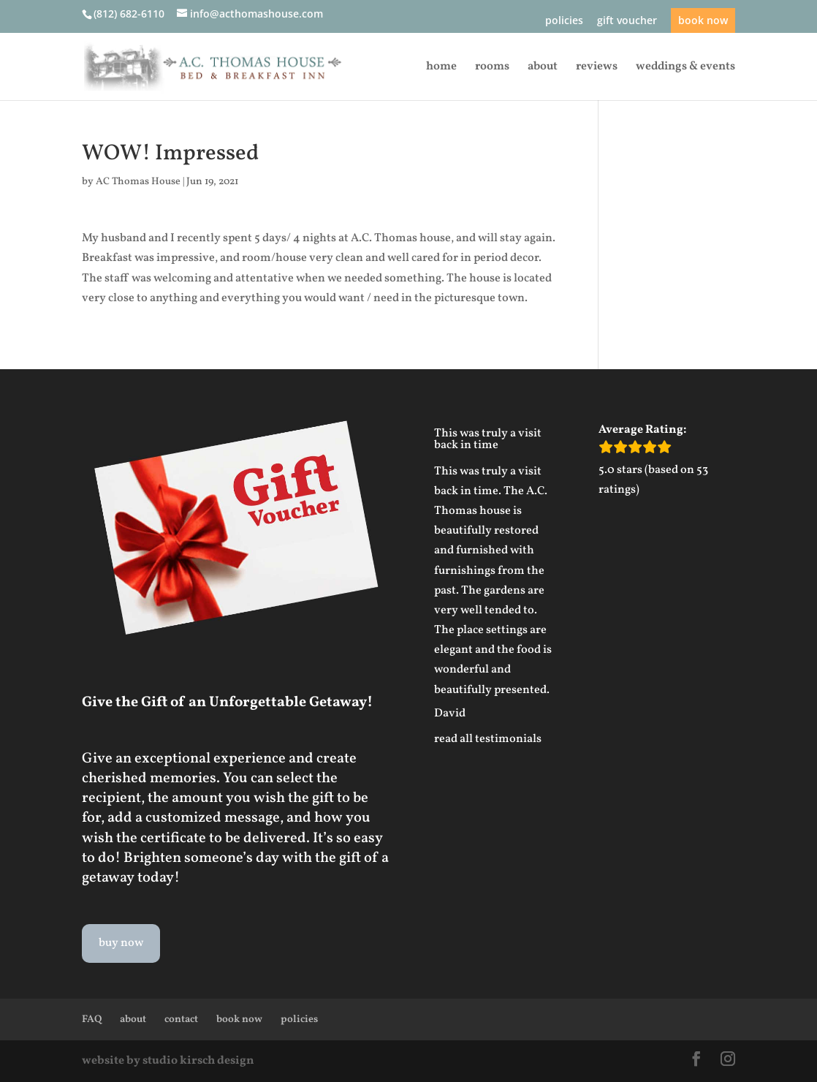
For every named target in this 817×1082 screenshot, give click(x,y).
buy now (121, 943)
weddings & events (685, 68)
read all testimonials (488, 739)
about (543, 68)
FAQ (92, 1019)
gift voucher (627, 21)
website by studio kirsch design (168, 1061)
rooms (492, 68)
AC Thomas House (138, 182)
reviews (597, 68)
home (441, 68)
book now (703, 20)
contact (181, 1019)
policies (564, 21)
